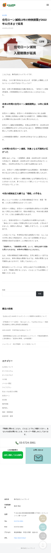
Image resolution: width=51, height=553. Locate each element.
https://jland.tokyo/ (20, 538)
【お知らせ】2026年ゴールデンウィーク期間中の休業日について (24, 316)
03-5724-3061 (25, 442)
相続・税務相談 (7, 412)
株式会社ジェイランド (28, 548)
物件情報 (5, 404)
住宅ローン (6, 396)
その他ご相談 (43, 536)
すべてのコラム (7, 371)
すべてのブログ (7, 375)
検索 (3, 290)
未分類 (4, 15)
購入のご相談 (43, 518)
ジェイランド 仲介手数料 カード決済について (19, 344)
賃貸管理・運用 (7, 416)
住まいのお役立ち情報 (9, 391)
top (43, 545)
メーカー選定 (6, 383)
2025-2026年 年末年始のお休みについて (16, 330)
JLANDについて (7, 367)
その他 (4, 379)
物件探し (5, 408)
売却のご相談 (43, 527)
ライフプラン (6, 387)
